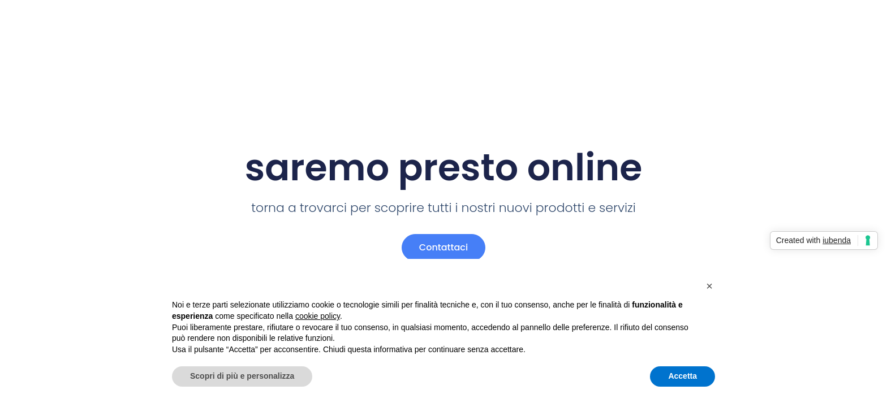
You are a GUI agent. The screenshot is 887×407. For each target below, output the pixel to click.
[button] (709, 286)
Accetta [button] (682, 375)
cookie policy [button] (317, 316)
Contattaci (443, 247)
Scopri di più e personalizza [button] (242, 375)
